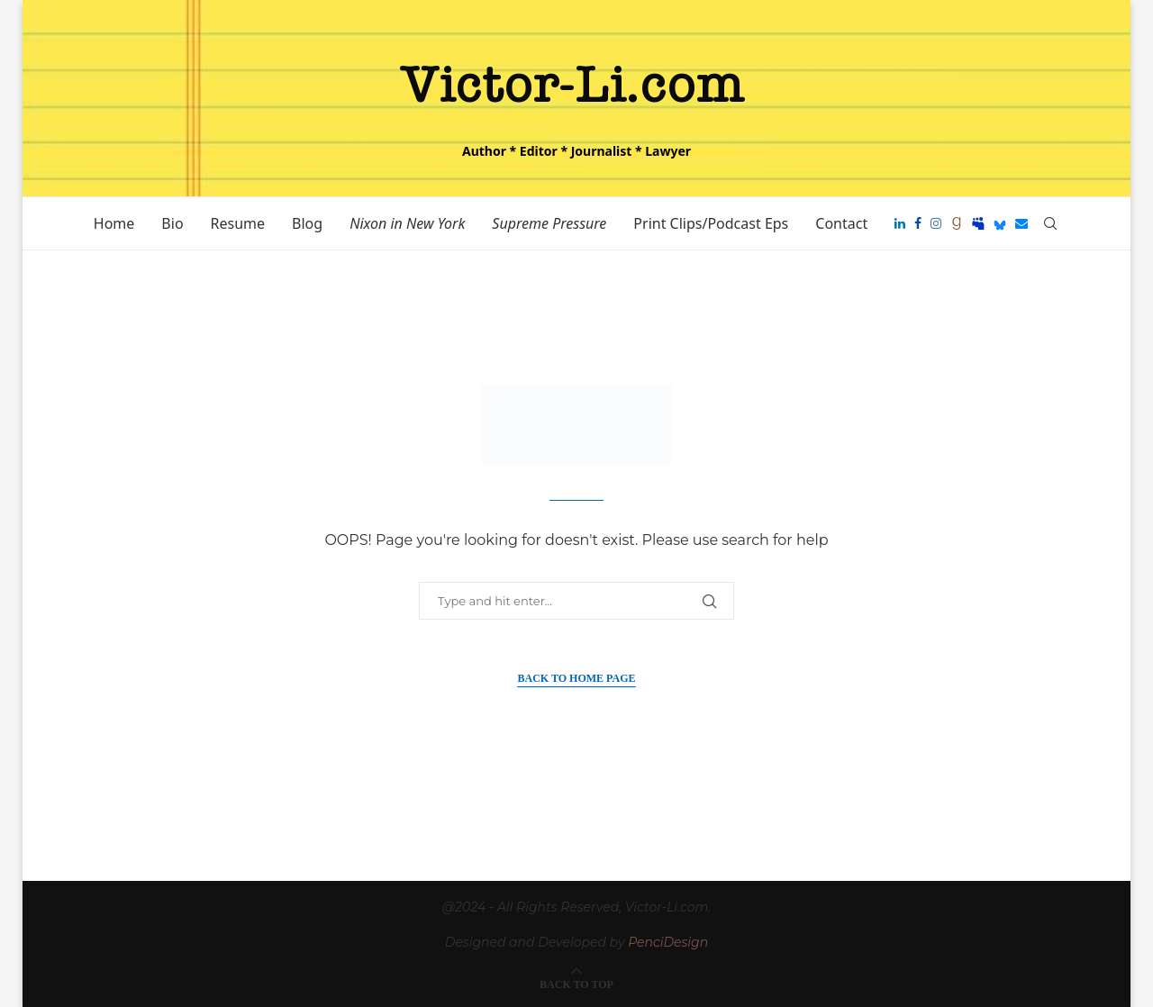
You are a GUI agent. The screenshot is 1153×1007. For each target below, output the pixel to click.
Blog (307, 223)
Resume (238, 223)
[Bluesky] (1000, 223)
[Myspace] (978, 223)
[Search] (1050, 223)
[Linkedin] (899, 223)
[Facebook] (917, 223)
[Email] (1021, 223)
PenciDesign (668, 942)
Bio (172, 223)
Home (114, 223)
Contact (841, 223)
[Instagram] (936, 223)
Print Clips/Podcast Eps (710, 223)
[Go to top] (576, 983)
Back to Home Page (576, 678)
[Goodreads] (956, 223)
